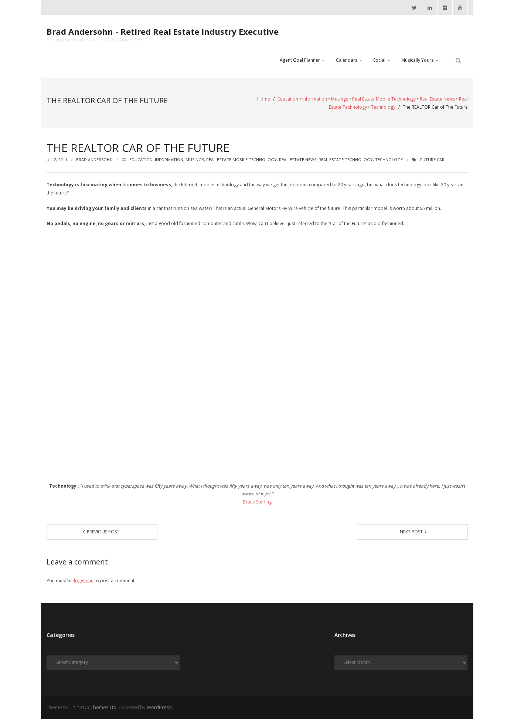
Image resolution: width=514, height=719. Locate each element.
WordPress (159, 707)
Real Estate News (437, 99)
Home (263, 99)
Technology (383, 107)
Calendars (346, 60)
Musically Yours (417, 60)
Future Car (432, 159)
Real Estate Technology (346, 159)
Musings (339, 99)
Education (288, 99)
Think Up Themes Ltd (93, 707)
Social (379, 60)
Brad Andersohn (94, 159)
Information (314, 99)
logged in (83, 580)
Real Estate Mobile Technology (384, 99)
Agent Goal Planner (300, 60)
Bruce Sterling (257, 502)
